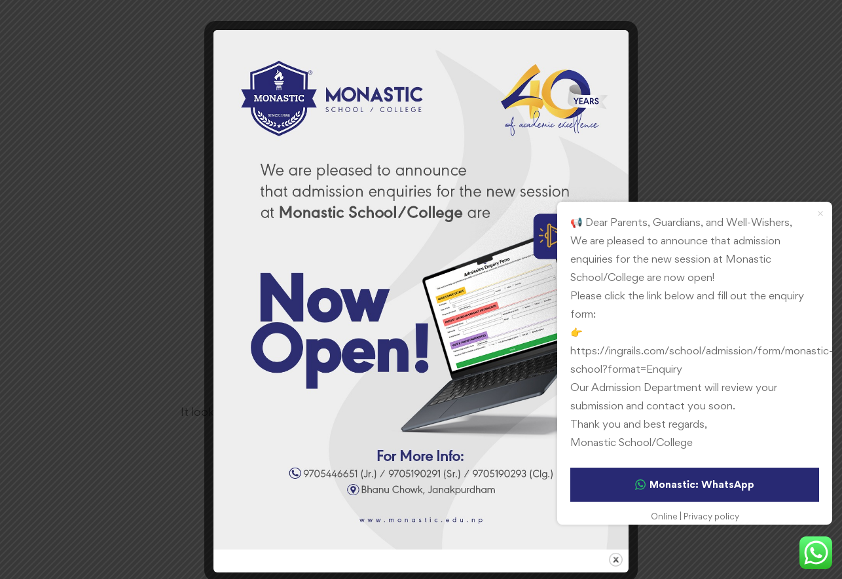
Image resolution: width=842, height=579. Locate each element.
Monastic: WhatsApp (694, 484)
